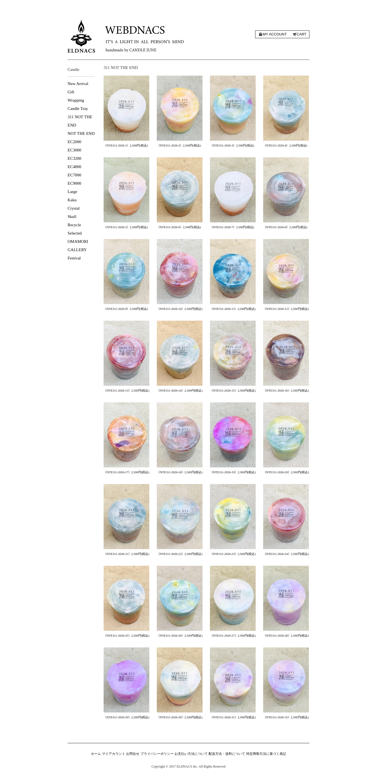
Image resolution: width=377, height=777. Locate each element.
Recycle (74, 225)
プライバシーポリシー (157, 754)
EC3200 (74, 158)
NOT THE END (81, 133)
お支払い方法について (191, 754)
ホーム (96, 754)
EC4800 (74, 166)
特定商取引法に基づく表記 (266, 754)
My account (274, 34)
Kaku (72, 200)
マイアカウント (113, 754)
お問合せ (132, 754)
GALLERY (77, 250)
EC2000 (74, 142)
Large (72, 191)
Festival (74, 258)
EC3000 (74, 150)
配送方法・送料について (227, 754)
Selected (75, 233)
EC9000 (74, 183)
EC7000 (74, 175)
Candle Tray (78, 108)
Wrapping (76, 100)
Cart (301, 34)
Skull (72, 216)
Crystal (73, 208)
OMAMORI (78, 241)
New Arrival (78, 83)
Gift (71, 92)
